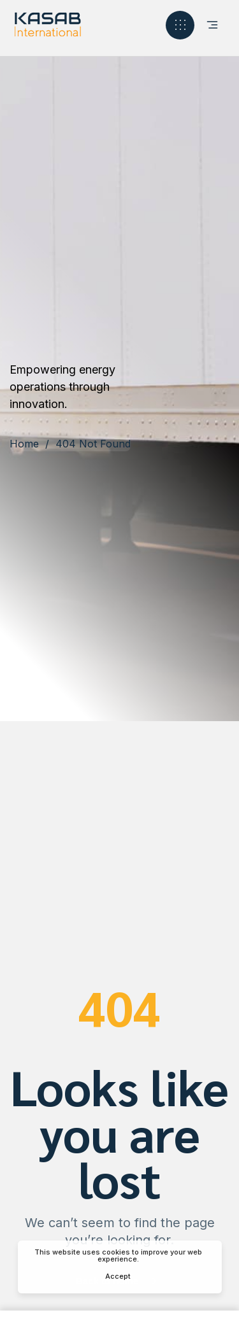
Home (24, 443)
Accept (118, 1276)
